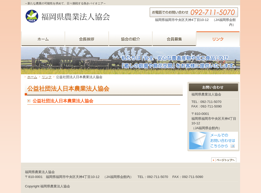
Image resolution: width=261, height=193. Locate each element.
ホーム (32, 77)
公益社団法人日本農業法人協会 (63, 101)
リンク (47, 77)
